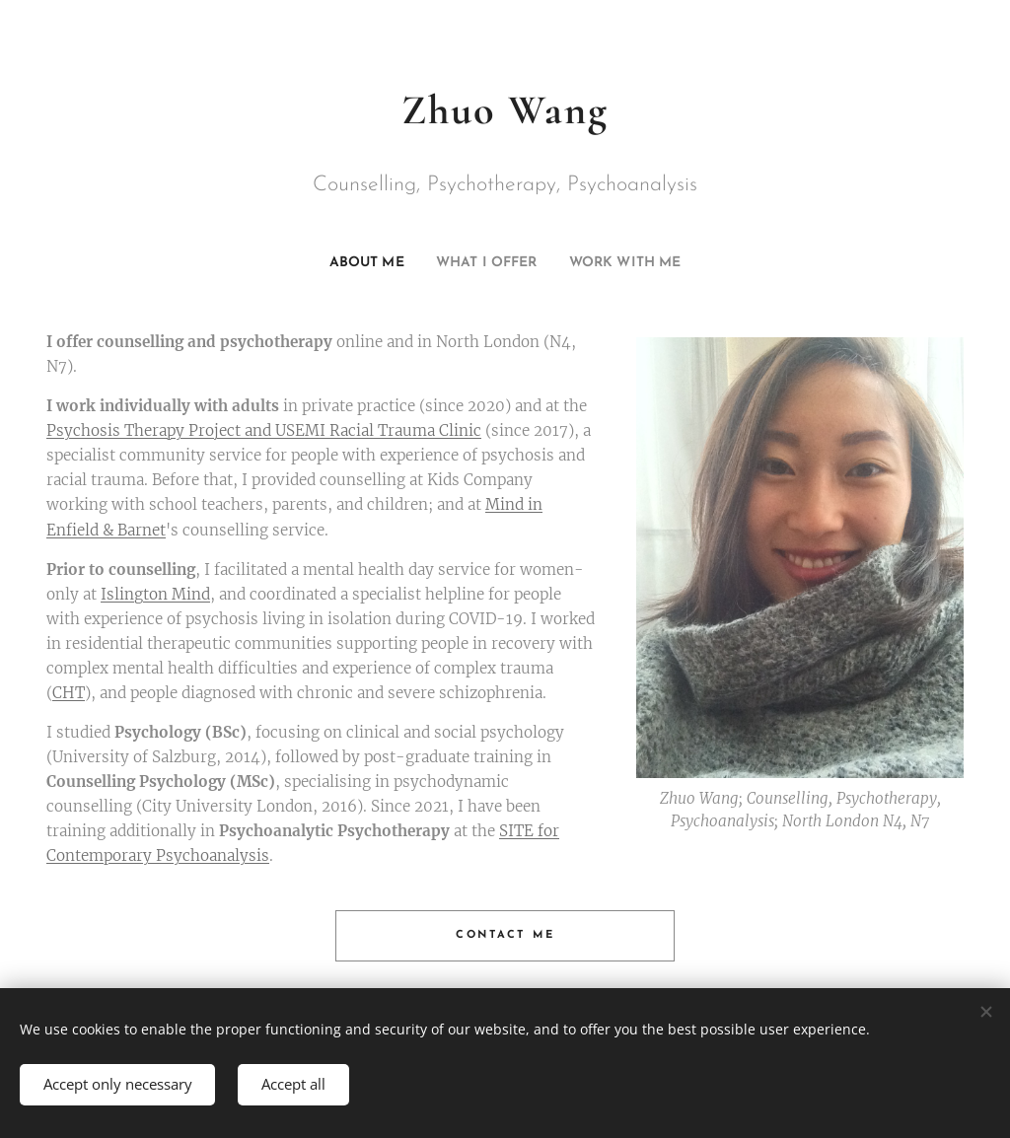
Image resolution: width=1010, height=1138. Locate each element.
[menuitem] (349, 263)
